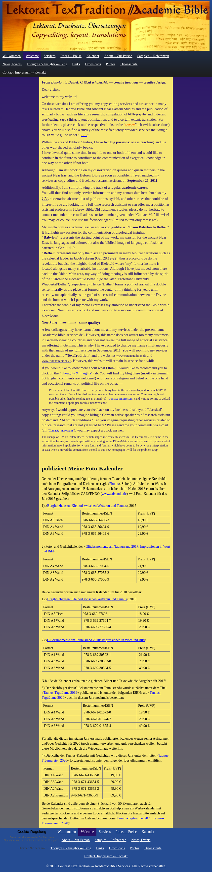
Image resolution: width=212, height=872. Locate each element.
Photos (114, 484)
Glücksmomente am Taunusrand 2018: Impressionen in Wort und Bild (96, 640)
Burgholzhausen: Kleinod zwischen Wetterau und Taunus (87, 506)
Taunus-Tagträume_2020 (134, 818)
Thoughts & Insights (76, 373)
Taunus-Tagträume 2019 (60, 693)
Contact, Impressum (121, 398)
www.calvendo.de (114, 494)
